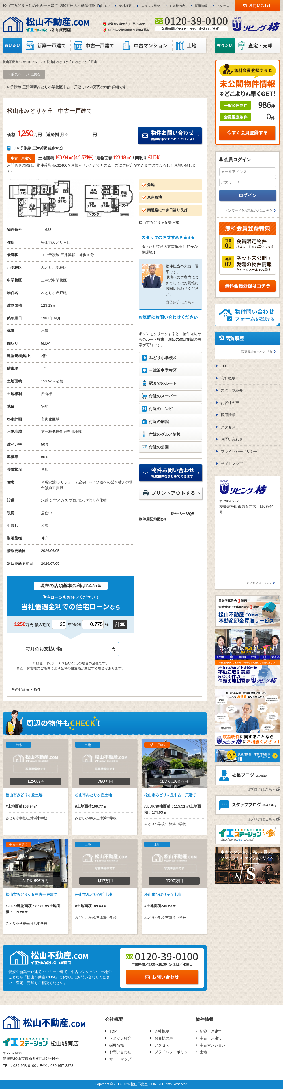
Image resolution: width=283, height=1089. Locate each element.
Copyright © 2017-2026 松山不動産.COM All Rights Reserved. (141, 1084)
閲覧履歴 (235, 338)
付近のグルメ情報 (165, 434)
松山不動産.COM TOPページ (23, 62)
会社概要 (125, 5)
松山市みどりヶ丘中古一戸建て (170, 795)
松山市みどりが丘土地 (93, 894)
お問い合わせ (232, 439)
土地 (203, 1052)
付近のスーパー (163, 396)
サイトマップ (232, 464)
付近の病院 (159, 421)
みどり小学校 (52, 268)
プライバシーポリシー (239, 451)
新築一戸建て (211, 1031)
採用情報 (201, 5)
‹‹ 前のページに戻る (24, 74)
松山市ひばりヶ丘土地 (162, 894)
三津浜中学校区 (163, 370)
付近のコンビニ (163, 408)
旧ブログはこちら (261, 789)
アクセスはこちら (258, 582)
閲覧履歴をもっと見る (256, 351)
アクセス (223, 5)
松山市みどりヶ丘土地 (24, 795)
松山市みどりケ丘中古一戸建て (31, 894)
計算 (120, 624)
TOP (106, 5)
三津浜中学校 (52, 280)
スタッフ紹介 (150, 5)
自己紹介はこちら (180, 302)
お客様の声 (177, 5)
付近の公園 (159, 447)
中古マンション (213, 1045)
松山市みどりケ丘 (59, 62)
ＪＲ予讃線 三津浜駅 (58, 255)
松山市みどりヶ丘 (55, 242)
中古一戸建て (211, 1038)
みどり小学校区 (163, 357)
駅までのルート (163, 383)
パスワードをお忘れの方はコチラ (249, 210)
